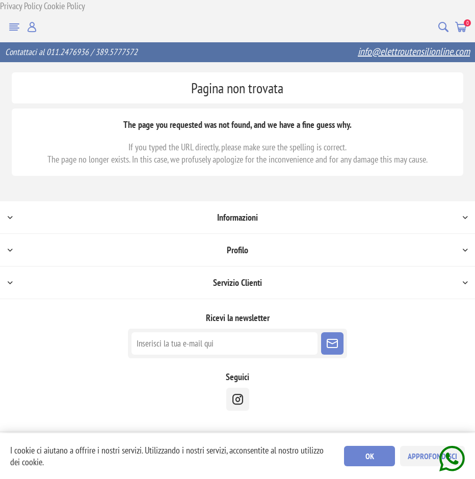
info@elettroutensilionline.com (414, 51)
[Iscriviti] (224, 343)
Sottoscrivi (332, 343)
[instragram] (237, 399)
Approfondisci (432, 456)
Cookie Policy (64, 6)
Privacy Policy (21, 6)
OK (369, 456)
